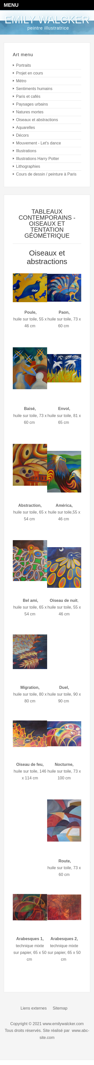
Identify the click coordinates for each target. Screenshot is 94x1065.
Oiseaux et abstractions (47, 257)
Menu (11, 5)
